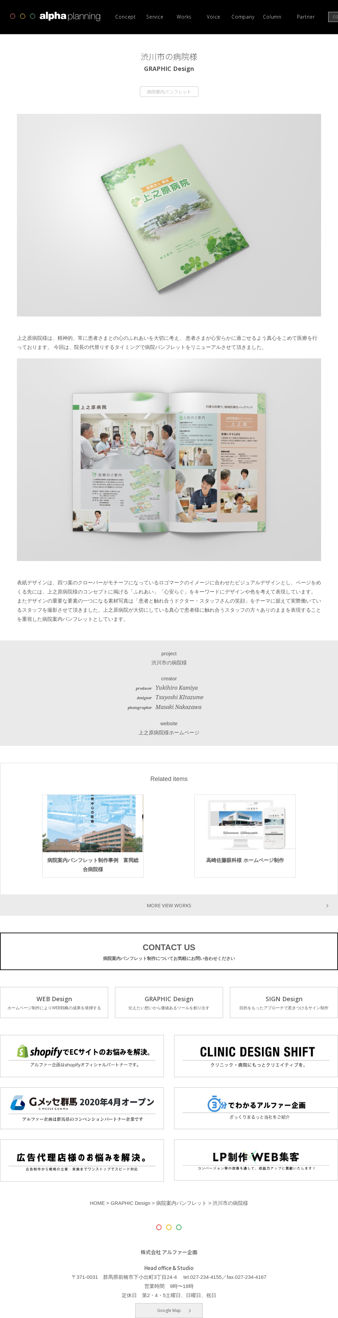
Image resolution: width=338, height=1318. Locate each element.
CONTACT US (169, 953)
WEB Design (54, 1003)
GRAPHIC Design (169, 1003)
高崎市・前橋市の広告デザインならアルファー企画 (55, 16)
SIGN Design (284, 1003)
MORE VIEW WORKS (169, 905)
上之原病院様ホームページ (169, 732)
